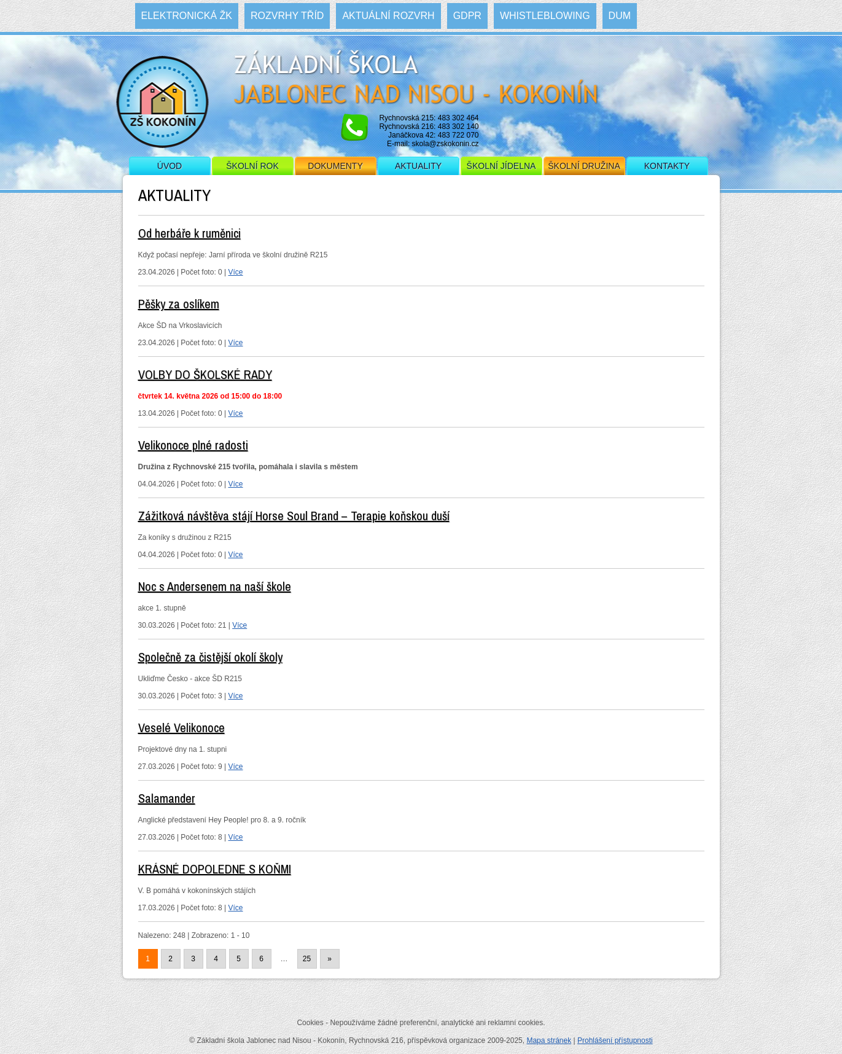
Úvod (169, 166)
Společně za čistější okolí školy (210, 657)
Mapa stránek (548, 1040)
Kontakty (667, 166)
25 (307, 958)
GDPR (467, 15)
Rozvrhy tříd (287, 15)
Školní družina (584, 166)
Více (235, 272)
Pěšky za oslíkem (178, 303)
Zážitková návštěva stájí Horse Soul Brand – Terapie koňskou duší (294, 515)
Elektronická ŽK (186, 15)
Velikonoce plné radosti (193, 445)
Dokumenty (335, 166)
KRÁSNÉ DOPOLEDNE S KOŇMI (214, 869)
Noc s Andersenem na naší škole (214, 586)
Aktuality (418, 166)
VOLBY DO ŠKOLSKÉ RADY (205, 374)
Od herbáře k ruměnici (189, 233)
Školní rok (252, 166)
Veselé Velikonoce (181, 727)
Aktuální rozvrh (388, 15)
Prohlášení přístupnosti (615, 1040)
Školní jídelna (501, 166)
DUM (620, 15)
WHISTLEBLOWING (545, 15)
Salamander (166, 798)
